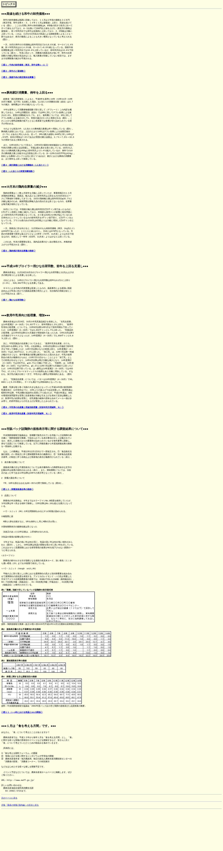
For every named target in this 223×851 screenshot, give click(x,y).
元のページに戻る (9, 838)
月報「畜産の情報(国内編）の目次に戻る (20, 845)
